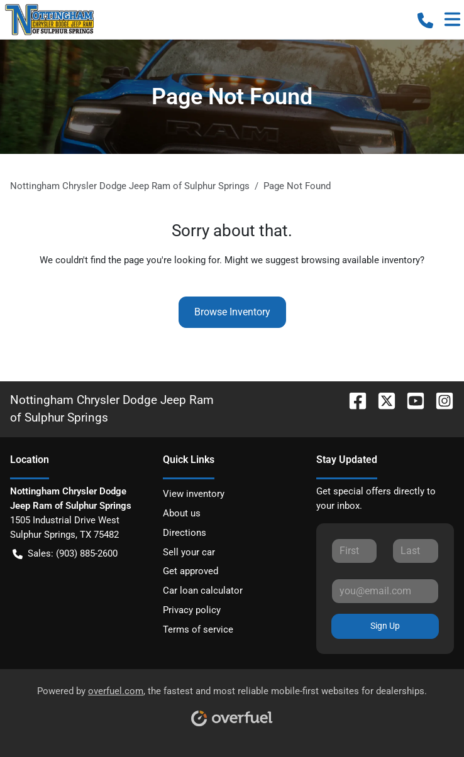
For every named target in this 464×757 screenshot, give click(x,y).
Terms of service (198, 629)
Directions (184, 532)
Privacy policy (192, 610)
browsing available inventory (360, 260)
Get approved (190, 571)
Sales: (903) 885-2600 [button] (65, 554)
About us (182, 513)
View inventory (193, 493)
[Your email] (385, 591)
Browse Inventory (232, 312)
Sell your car (189, 552)
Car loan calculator (203, 590)
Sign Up (385, 626)
